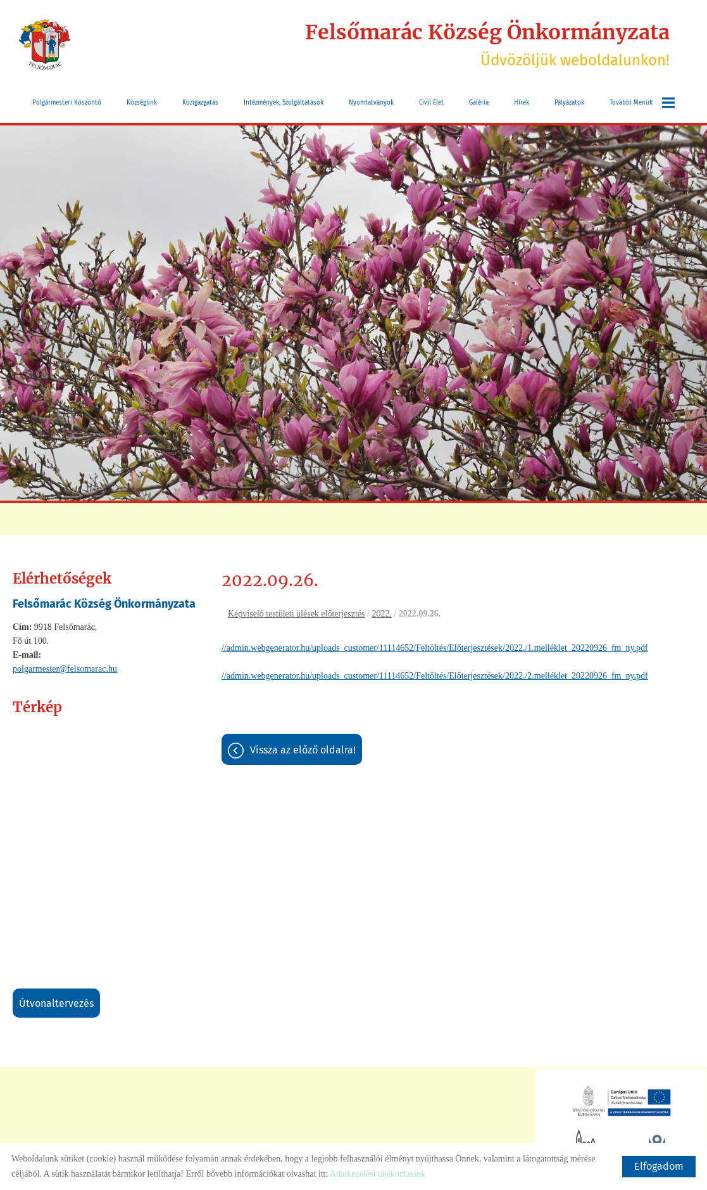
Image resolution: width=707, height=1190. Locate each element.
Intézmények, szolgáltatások (283, 102)
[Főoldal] (44, 44)
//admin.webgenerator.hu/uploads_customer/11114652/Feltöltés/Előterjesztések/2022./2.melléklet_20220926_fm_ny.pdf (435, 676)
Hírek (521, 102)
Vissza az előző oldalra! (303, 750)
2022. (382, 613)
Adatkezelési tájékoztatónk (377, 1174)
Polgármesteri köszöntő (66, 102)
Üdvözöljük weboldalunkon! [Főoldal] (487, 44)
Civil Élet (431, 102)
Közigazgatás (200, 102)
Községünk (142, 102)
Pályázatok (569, 102)
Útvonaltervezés (56, 1003)
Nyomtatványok (371, 102)
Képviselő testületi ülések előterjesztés (296, 613)
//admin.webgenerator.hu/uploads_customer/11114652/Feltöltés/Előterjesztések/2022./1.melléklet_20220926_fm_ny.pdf (435, 648)
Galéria (479, 102)
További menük (642, 102)
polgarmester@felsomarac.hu (65, 669)
